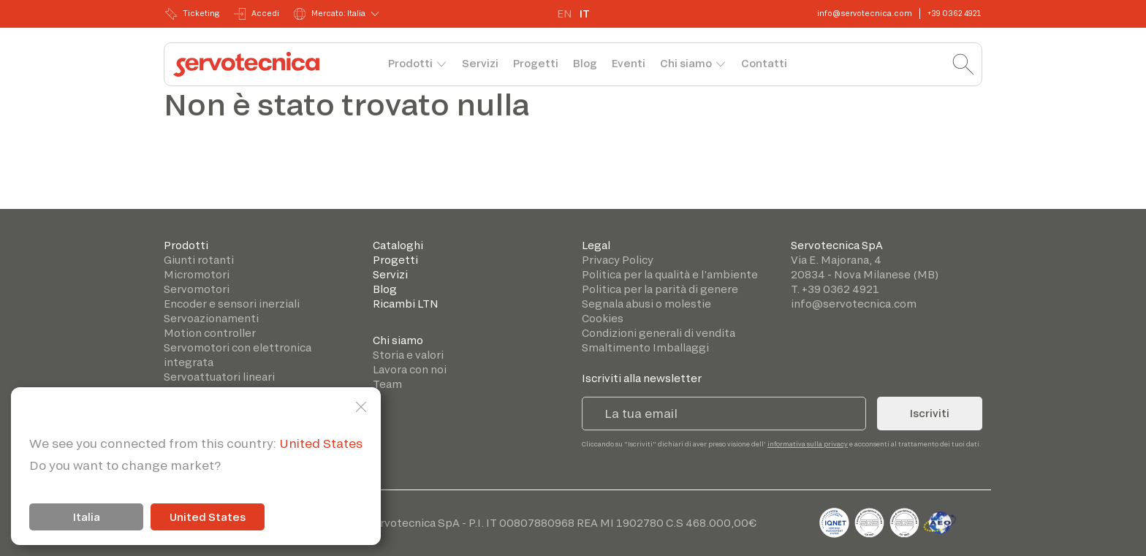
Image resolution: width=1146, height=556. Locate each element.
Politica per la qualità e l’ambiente (670, 274)
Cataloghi (398, 245)
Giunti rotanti (199, 260)
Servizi (480, 63)
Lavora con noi (410, 369)
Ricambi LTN (406, 303)
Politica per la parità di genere (660, 289)
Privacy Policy (617, 260)
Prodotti (410, 63)
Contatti (764, 63)
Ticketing (192, 14)
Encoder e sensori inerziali (232, 303)
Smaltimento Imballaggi (645, 347)
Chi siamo (686, 63)
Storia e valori (408, 355)
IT (585, 13)
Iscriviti (929, 413)
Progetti (535, 63)
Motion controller (210, 333)
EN (564, 13)
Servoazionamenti (211, 318)
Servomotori (196, 289)
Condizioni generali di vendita (658, 333)
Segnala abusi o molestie (646, 303)
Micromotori (196, 274)
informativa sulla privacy (807, 444)
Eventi (628, 63)
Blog (585, 63)
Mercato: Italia (329, 14)
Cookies (602, 318)
